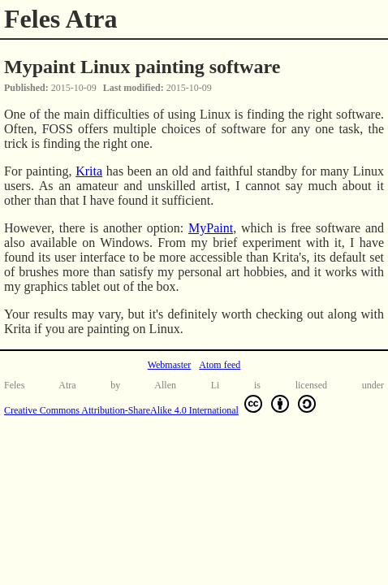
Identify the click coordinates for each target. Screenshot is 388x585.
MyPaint (210, 228)
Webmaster (170, 364)
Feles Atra (61, 18)
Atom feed (219, 364)
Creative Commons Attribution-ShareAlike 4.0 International (161, 404)
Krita (88, 171)
